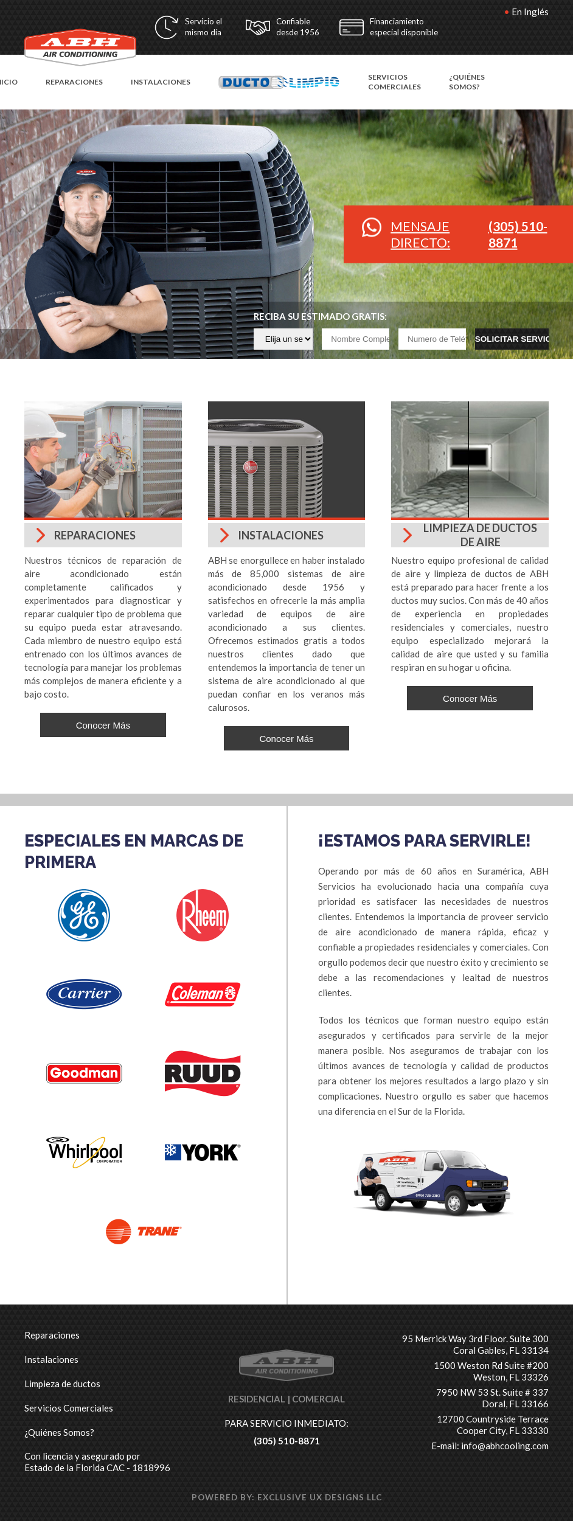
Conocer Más (103, 725)
